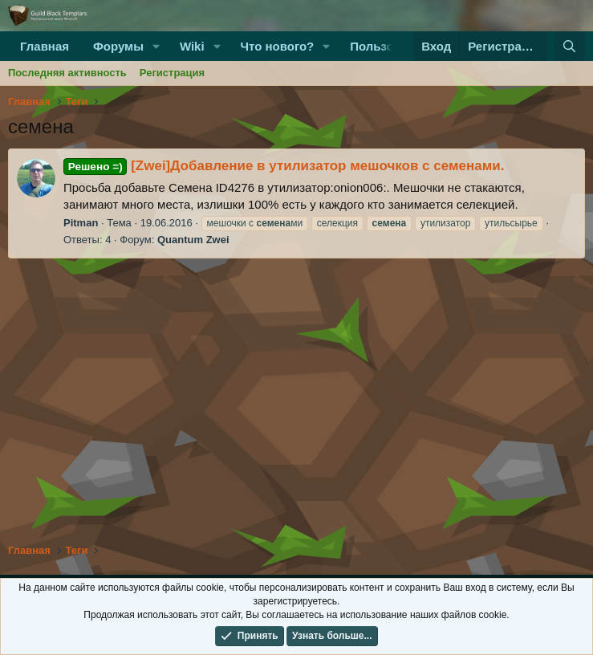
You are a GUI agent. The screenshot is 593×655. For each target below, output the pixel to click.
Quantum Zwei (193, 240)
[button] (156, 46)
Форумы (118, 46)
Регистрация (172, 73)
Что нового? (277, 46)
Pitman (80, 223)
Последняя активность (67, 73)
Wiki (192, 46)
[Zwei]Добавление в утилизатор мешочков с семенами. (283, 165)
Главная (44, 46)
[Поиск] (569, 46)
